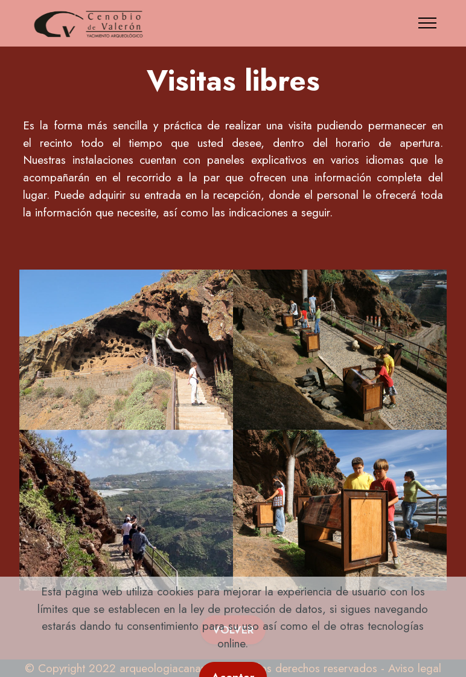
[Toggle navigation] (427, 23)
